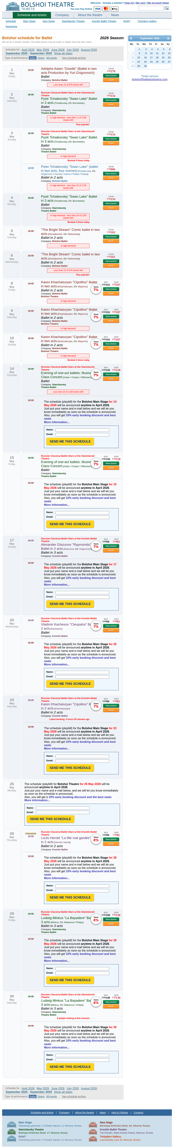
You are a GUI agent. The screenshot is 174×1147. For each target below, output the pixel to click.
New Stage (49, 21)
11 (157, 53)
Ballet (33, 58)
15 (138, 57)
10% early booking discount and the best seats (80, 797)
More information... (56, 422)
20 (169, 57)
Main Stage (29, 21)
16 (145, 57)
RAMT (126, 21)
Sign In (129, 3)
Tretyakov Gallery (147, 21)
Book (111, 80)
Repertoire (11, 26)
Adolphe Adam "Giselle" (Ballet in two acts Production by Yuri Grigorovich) (69, 71)
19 (163, 57)
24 (151, 61)
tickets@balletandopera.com (150, 79)
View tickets (111, 76)
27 (169, 61)
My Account (154, 3)
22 (138, 61)
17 (151, 57)
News (115, 15)
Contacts (138, 1112)
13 (169, 53)
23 (145, 61)
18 (157, 57)
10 (151, 53)
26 (163, 61)
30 (145, 66)
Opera (40, 58)
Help (165, 3)
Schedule (11, 21)
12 (163, 53)
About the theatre (90, 15)
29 (138, 66)
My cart (141, 3)
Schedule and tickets (32, 15)
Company (62, 15)
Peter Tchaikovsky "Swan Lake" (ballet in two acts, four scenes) (69, 169)
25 (157, 61)
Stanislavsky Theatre (73, 21)
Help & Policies (119, 1112)
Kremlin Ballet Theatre (104, 21)
